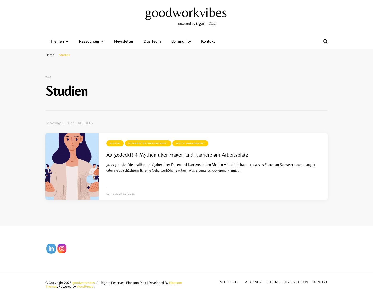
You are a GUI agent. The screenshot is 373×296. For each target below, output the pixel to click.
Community (181, 41)
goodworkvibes (83, 283)
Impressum (253, 282)
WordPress (85, 286)
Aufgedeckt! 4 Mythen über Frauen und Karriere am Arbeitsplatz (177, 155)
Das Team (152, 41)
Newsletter (123, 41)
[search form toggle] (325, 41)
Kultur (115, 143)
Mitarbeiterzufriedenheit (148, 143)
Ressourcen (89, 41)
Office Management (190, 143)
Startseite (229, 282)
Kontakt (208, 41)
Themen (57, 41)
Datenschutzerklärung (287, 282)
